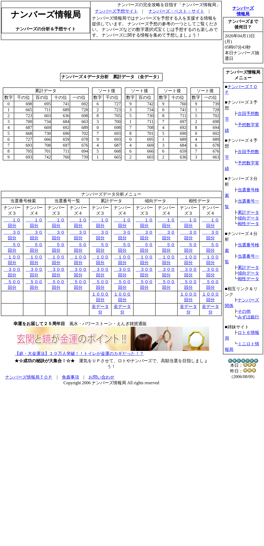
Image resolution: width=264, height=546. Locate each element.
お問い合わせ (101, 377)
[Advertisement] (111, 56)
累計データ (248, 212)
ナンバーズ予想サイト (116, 11)
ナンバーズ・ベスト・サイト (176, 11)
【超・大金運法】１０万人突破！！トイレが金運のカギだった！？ (79, 353)
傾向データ (248, 218)
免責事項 (70, 377)
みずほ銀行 (248, 317)
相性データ (248, 223)
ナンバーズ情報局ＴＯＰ (28, 377)
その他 (244, 311)
